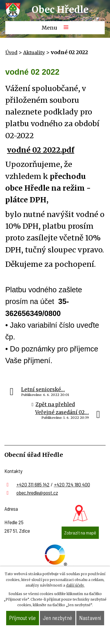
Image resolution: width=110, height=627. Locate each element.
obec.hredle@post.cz (37, 492)
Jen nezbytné (57, 617)
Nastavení (90, 617)
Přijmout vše (22, 617)
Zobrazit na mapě (80, 532)
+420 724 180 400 (72, 484)
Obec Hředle (60, 10)
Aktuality (34, 52)
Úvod (11, 52)
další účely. (75, 585)
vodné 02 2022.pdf (40, 150)
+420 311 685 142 (33, 484)
